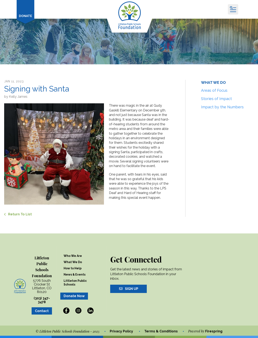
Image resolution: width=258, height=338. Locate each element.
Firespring (213, 331)
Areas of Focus (214, 90)
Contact (42, 311)
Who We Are (73, 255)
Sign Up (128, 289)
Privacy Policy (121, 331)
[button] (233, 9)
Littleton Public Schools (75, 282)
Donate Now (74, 296)
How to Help (72, 268)
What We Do (73, 262)
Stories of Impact (216, 98)
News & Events (74, 274)
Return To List (19, 214)
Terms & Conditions (161, 331)
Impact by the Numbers (222, 107)
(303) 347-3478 (42, 300)
